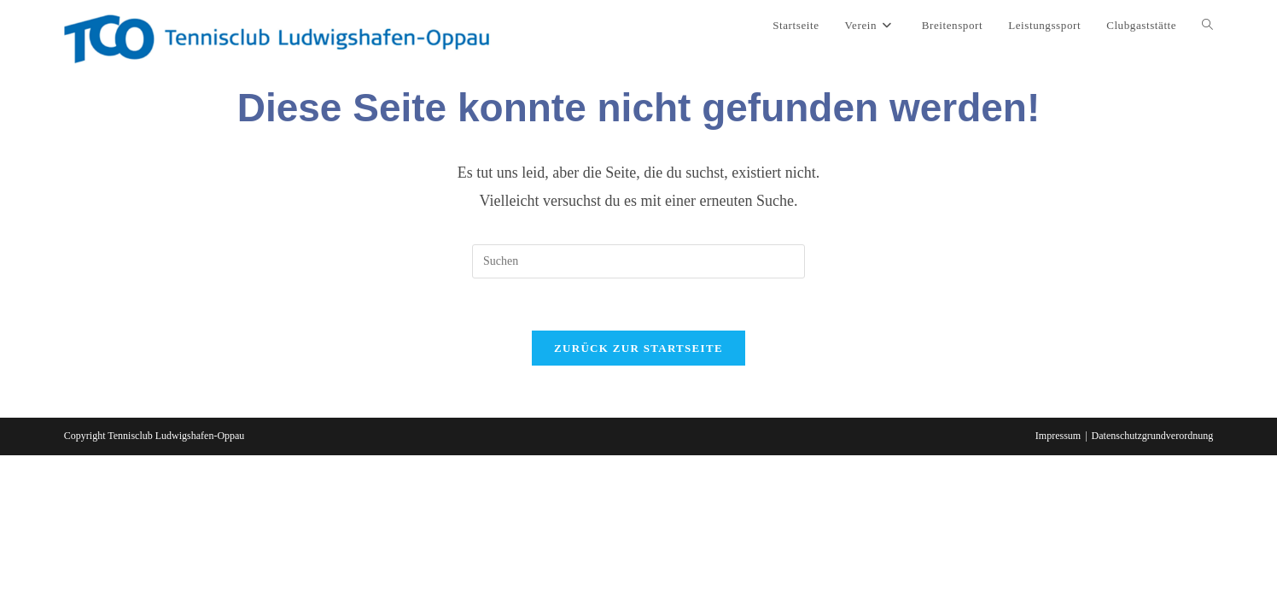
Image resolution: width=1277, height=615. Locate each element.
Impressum (1058, 436)
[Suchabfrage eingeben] (638, 261)
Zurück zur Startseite (638, 348)
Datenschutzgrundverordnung (1153, 436)
